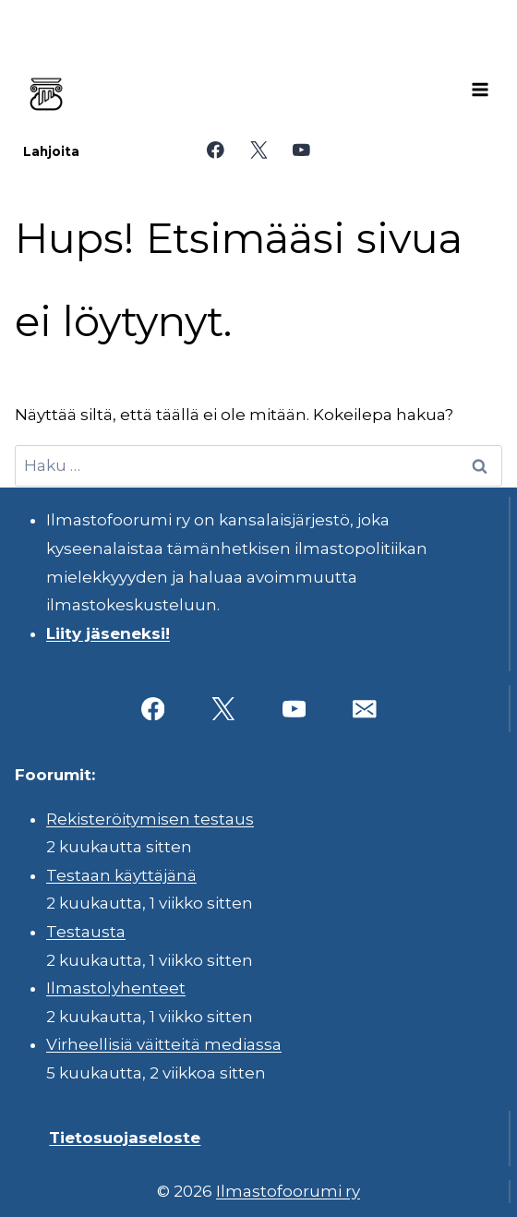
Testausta (86, 931)
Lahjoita (51, 151)
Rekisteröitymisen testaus (150, 819)
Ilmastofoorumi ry (288, 1191)
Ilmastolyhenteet (116, 988)
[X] (258, 150)
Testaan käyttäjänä (121, 875)
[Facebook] (215, 150)
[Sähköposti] (364, 708)
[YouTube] (301, 150)
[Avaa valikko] (480, 89)
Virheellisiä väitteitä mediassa (164, 1044)
